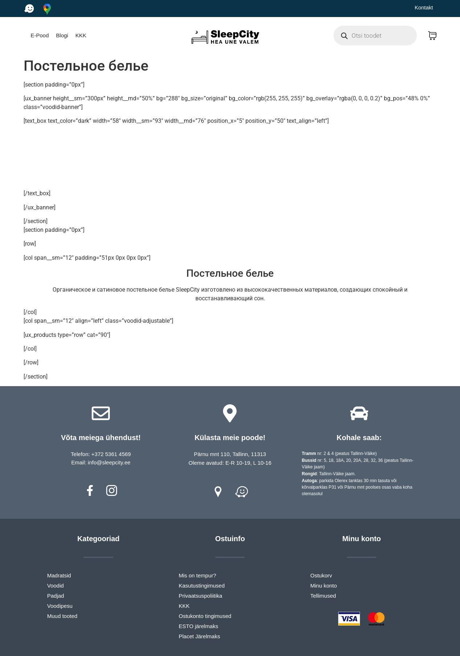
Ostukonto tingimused (205, 616)
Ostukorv (321, 575)
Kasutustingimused (202, 585)
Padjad (55, 596)
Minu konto (323, 585)
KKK (80, 35)
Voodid (55, 585)
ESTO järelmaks (198, 626)
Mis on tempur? (197, 575)
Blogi (62, 35)
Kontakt (424, 7)
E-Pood (40, 35)
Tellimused (323, 596)
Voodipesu (59, 606)
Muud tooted (62, 616)
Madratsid (59, 575)
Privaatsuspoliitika (200, 596)
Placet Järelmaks (199, 636)
